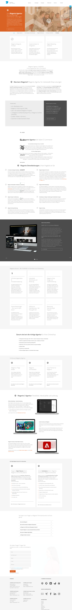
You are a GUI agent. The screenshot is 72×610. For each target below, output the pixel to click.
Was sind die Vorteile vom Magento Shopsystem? (28, 524)
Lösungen (42, 3)
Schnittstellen (10, 190)
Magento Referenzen (40, 33)
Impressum (42, 606)
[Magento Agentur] (71, 14)
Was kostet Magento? (23, 521)
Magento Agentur (19, 33)
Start (14, 33)
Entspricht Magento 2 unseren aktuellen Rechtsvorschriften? (30, 529)
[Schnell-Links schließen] (71, 6)
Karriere (55, 3)
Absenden (12, 571)
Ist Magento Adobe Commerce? (25, 534)
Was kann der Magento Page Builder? (26, 532)
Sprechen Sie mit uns (11, 29)
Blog (42, 604)
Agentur (29, 3)
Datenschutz (43, 607)
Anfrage (42, 602)
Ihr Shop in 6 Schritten (49, 33)
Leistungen (36, 3)
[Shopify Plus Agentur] (71, 16)
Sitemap (42, 608)
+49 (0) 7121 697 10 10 (16, 586)
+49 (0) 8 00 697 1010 (29, 586)
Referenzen (49, 3)
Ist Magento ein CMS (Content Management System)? (28, 527)
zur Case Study (45, 252)
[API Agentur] (71, 21)
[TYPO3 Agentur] (71, 23)
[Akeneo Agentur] (71, 18)
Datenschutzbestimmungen (18, 567)
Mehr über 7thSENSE (50, 119)
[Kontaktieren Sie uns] (71, 9)
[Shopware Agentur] (71, 11)
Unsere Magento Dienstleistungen (30, 33)
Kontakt (61, 3)
